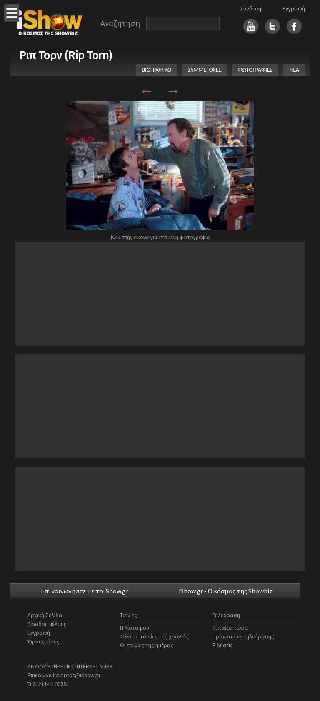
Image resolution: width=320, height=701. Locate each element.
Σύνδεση (250, 8)
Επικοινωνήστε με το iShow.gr (84, 591)
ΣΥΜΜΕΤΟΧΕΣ (204, 69)
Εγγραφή (293, 8)
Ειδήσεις (222, 645)
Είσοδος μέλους (47, 624)
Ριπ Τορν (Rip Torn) (65, 55)
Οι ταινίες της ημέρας (147, 645)
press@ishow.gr (80, 675)
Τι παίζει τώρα (230, 627)
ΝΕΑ (294, 69)
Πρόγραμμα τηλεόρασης (243, 636)
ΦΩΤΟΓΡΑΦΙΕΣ (255, 69)
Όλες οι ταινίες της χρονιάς (154, 636)
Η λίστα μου (134, 627)
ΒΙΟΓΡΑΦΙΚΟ (156, 69)
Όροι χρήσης (44, 641)
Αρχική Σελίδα (45, 615)
